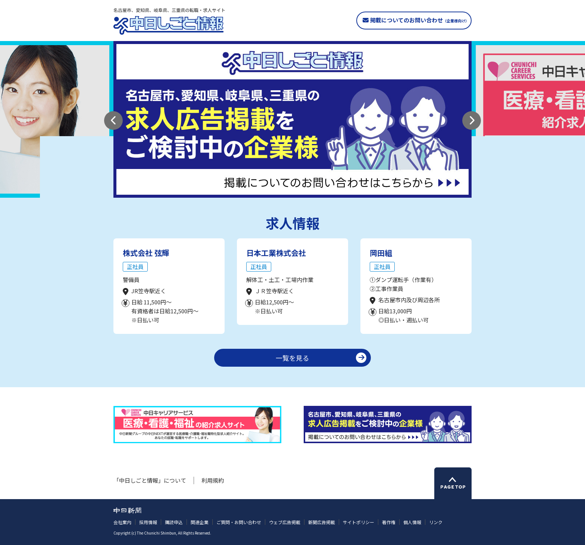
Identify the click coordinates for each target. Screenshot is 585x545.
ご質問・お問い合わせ (238, 522)
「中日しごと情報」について (149, 480)
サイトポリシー (358, 522)
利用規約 (212, 480)
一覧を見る (292, 358)
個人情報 (412, 522)
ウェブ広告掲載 (284, 522)
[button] (113, 120)
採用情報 (148, 522)
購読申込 (174, 522)
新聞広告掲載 (321, 522)
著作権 (388, 522)
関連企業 (200, 522)
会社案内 (122, 522)
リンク (435, 522)
